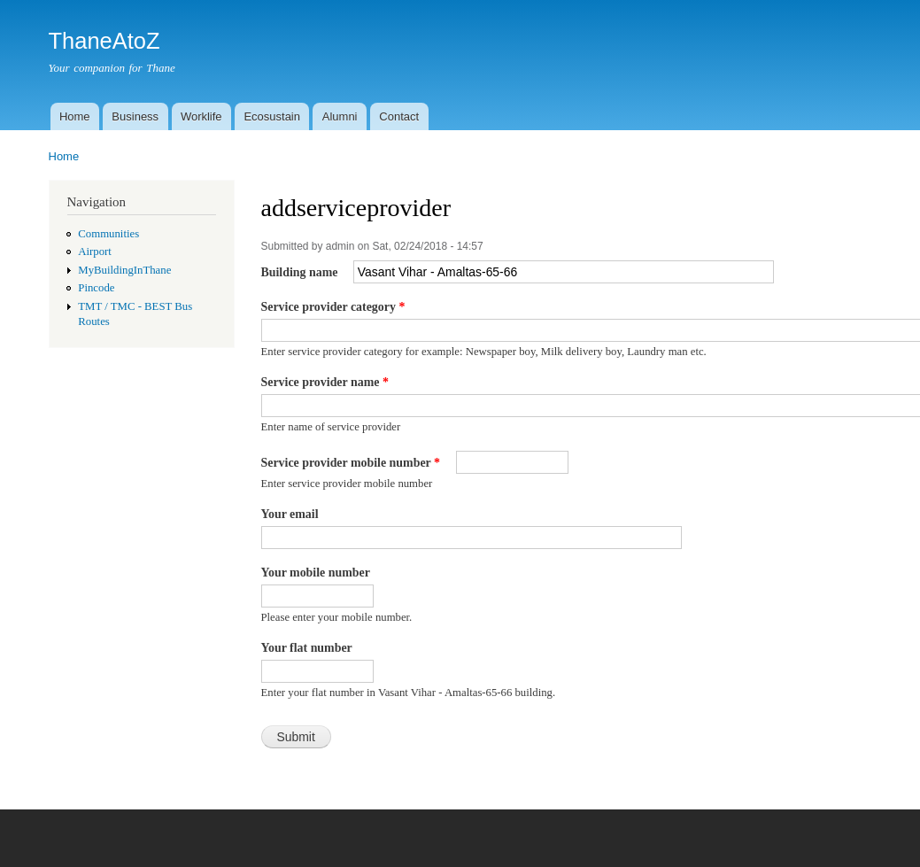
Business (135, 116)
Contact (399, 116)
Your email (290, 514)
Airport (95, 251)
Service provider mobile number (350, 462)
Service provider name (325, 382)
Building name (301, 272)
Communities (108, 234)
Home (74, 116)
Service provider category (333, 307)
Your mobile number (315, 572)
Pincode (96, 288)
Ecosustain (272, 116)
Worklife (201, 116)
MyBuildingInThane (124, 270)
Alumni (340, 116)
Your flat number (306, 647)
